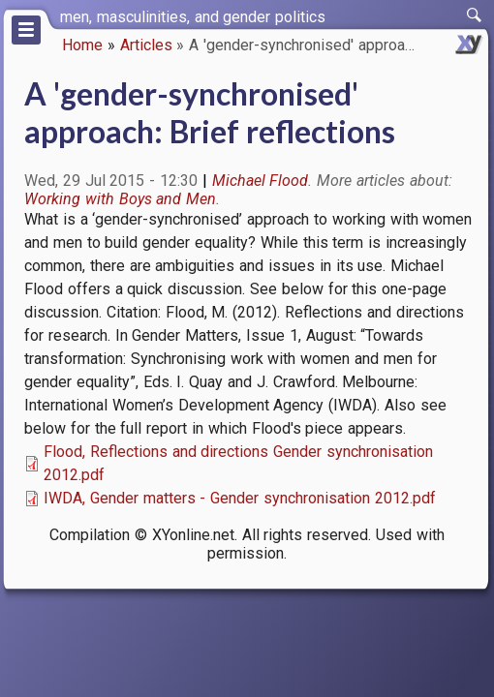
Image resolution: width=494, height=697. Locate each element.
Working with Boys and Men (120, 199)
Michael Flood (260, 180)
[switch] (474, 15)
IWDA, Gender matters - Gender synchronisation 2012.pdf (240, 498)
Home (82, 45)
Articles (146, 45)
